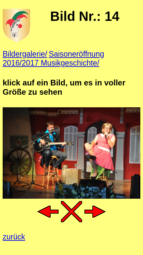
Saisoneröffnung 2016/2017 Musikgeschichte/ (53, 58)
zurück (14, 236)
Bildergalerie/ (25, 54)
